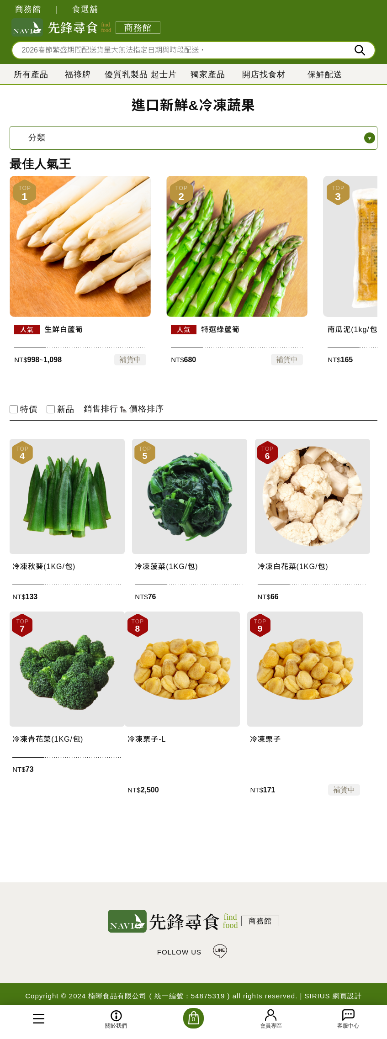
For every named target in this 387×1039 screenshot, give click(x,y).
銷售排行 (105, 409)
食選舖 (85, 9)
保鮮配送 (324, 74)
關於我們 (116, 1026)
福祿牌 (78, 74)
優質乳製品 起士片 (141, 74)
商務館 (28, 9)
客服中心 (348, 1026)
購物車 (193, 1018)
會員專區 (271, 1026)
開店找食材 (264, 74)
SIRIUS (317, 996)
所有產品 (31, 74)
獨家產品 (208, 74)
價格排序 (146, 409)
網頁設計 (347, 996)
